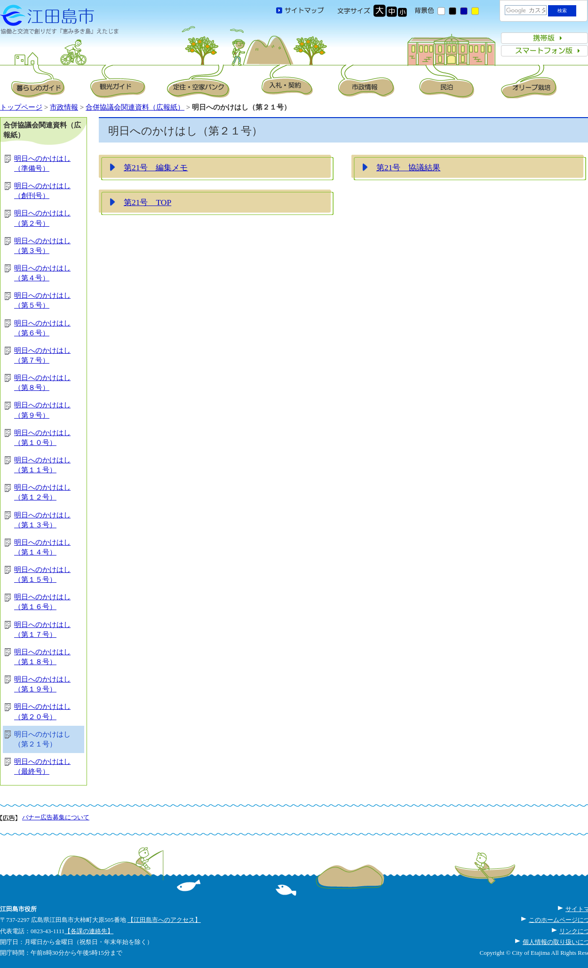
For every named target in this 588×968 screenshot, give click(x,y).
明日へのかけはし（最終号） (42, 766)
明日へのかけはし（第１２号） (42, 492)
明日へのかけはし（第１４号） (42, 547)
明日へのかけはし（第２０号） (42, 711)
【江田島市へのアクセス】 (164, 919)
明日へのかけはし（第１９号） (42, 684)
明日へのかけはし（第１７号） (42, 629)
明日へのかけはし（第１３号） (42, 520)
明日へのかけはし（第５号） (42, 300)
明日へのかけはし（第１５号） (42, 574)
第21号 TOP (147, 202)
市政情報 (64, 107)
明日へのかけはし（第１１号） (42, 465)
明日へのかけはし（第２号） (42, 218)
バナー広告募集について (55, 817)
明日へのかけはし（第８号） (42, 382)
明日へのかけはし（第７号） (42, 355)
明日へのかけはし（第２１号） (42, 739)
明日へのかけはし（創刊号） (42, 190)
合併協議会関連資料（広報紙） (135, 107)
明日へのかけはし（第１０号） (42, 437)
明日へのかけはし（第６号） (42, 328)
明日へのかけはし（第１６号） (42, 602)
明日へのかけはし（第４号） (42, 273)
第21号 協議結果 (408, 167)
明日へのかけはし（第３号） (42, 245)
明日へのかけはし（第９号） (42, 410)
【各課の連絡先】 (88, 931)
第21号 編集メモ (156, 167)
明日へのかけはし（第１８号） (42, 657)
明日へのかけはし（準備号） (42, 163)
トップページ (21, 107)
